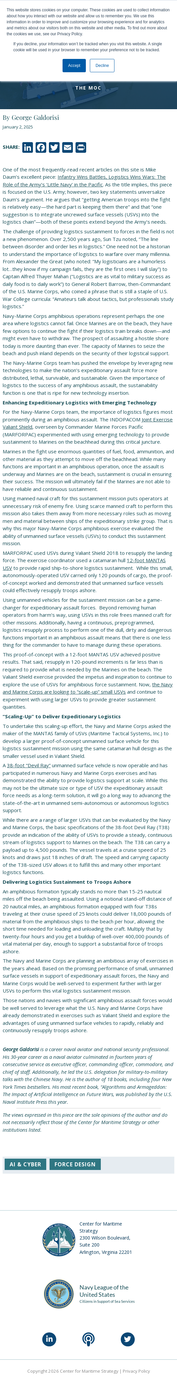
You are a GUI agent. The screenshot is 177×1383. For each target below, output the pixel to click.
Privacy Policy (136, 1371)
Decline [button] (102, 65)
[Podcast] (88, 1339)
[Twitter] (127, 1339)
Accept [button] (74, 65)
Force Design (75, 1164)
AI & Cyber (25, 1164)
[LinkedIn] (49, 1339)
